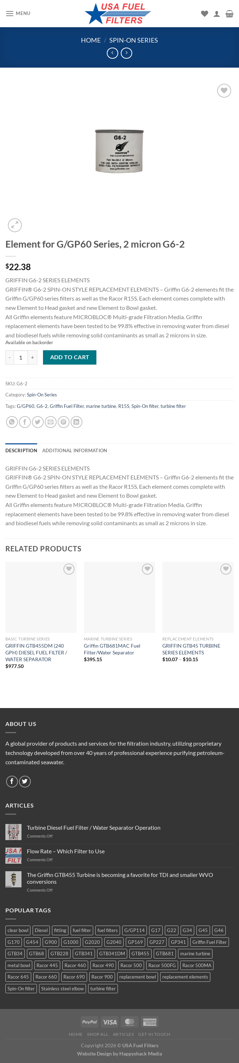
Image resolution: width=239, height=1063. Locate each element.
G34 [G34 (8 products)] (187, 930)
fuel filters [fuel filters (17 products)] (107, 930)
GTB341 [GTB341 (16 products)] (84, 953)
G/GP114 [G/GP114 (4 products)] (134, 930)
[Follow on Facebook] (12, 782)
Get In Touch (154, 1034)
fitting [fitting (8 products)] (60, 930)
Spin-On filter (145, 406)
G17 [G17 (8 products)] (156, 930)
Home (91, 40)
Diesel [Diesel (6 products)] (41, 930)
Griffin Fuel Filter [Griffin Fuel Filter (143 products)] (209, 942)
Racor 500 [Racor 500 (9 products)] (131, 965)
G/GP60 (25, 406)
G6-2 (42, 406)
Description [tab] (21, 450)
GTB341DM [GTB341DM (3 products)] (112, 953)
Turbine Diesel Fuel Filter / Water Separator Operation (94, 827)
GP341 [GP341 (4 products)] (178, 942)
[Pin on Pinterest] (64, 422)
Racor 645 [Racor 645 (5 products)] (18, 977)
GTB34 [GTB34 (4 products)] (15, 953)
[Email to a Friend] (51, 422)
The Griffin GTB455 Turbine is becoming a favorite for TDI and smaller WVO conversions (120, 878)
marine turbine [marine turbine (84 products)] (195, 953)
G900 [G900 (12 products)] (51, 942)
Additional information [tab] (74, 450)
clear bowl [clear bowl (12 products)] (18, 930)
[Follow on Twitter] (25, 782)
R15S (123, 406)
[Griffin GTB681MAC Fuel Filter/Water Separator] (119, 597)
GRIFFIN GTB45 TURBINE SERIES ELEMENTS (191, 649)
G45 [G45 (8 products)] (203, 930)
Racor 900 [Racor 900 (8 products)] (102, 977)
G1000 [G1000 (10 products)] (70, 942)
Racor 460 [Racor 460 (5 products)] (75, 965)
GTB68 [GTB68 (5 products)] (36, 953)
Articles (123, 1034)
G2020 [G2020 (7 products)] (92, 942)
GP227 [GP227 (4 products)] (156, 942)
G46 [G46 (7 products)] (219, 930)
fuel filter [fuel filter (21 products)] (82, 930)
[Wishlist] (204, 13)
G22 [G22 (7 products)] (171, 930)
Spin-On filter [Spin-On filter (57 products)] (21, 988)
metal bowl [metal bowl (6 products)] (19, 965)
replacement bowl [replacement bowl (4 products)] (137, 977)
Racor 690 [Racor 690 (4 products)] (74, 977)
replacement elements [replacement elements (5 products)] (185, 977)
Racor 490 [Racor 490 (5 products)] (103, 965)
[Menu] (17, 13)
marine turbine (101, 406)
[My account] (216, 13)
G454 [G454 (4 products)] (32, 942)
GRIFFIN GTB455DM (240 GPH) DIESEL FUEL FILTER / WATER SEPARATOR (36, 652)
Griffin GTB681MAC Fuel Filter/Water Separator (112, 649)
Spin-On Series (133, 40)
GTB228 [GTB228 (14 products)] (59, 953)
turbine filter (173, 406)
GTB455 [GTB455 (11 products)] (140, 953)
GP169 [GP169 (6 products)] (135, 942)
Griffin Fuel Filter (67, 406)
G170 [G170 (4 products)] (14, 942)
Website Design (94, 1053)
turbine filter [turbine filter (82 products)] (103, 988)
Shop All (97, 1034)
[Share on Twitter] (38, 422)
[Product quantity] (21, 357)
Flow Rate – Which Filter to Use (66, 851)
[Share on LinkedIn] (76, 422)
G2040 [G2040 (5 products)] (113, 942)
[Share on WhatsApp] (12, 422)
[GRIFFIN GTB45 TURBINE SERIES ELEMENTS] (198, 597)
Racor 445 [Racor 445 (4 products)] (47, 965)
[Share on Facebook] (25, 422)
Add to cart (70, 357)
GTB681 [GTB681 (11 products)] (165, 953)
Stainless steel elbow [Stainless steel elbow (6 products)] (62, 988)
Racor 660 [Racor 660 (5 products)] (46, 977)
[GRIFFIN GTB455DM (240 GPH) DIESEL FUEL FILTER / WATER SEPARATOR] (41, 597)
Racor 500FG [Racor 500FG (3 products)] (162, 965)
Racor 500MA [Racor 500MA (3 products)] (196, 965)
